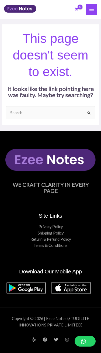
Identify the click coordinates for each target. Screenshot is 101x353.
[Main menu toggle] (91, 9)
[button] (85, 341)
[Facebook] (45, 339)
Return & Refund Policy (50, 239)
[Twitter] (56, 339)
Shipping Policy (51, 233)
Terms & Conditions (50, 245)
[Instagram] (67, 339)
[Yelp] (34, 339)
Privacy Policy (51, 226)
